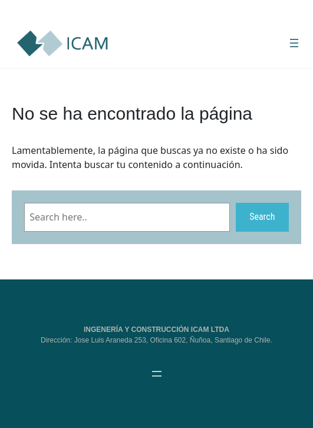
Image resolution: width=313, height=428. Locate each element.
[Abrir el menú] (294, 43)
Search (262, 216)
